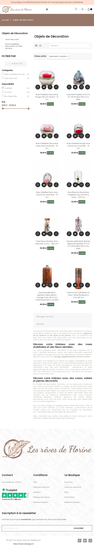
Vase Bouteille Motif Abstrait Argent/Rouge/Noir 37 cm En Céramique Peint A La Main (78, 245)
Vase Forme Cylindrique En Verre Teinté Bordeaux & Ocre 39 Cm (78, 295)
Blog (66, 492)
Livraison (37, 492)
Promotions (70, 497)
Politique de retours (41, 497)
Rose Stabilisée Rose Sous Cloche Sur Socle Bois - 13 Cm (47, 194)
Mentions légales (40, 502)
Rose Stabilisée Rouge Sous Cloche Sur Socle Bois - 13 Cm (78, 146)
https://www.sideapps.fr (23, 544)
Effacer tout (16, 64)
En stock (15, 92)
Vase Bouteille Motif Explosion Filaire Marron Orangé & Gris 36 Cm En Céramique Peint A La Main (46, 296)
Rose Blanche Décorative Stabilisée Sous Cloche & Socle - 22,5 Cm (78, 194)
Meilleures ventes (72, 502)
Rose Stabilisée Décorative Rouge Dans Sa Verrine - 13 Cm (47, 97)
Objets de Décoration (15, 33)
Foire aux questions (73, 487)
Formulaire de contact (11, 482)
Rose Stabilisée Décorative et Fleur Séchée (13, 46)
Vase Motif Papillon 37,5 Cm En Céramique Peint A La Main (78, 97)
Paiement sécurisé (41, 487)
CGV (35, 482)
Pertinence (71, 45)
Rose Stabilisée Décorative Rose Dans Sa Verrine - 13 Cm (47, 146)
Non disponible (15, 96)
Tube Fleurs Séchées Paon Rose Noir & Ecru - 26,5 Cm (47, 242)
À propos (69, 482)
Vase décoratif (12, 39)
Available (15, 88)
